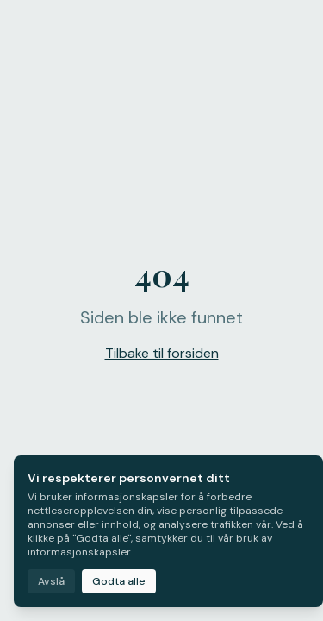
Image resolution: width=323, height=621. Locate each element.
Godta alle (119, 581)
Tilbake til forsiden (162, 353)
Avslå (51, 581)
